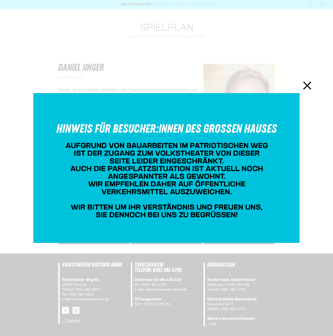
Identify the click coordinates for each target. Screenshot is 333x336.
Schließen (307, 85)
